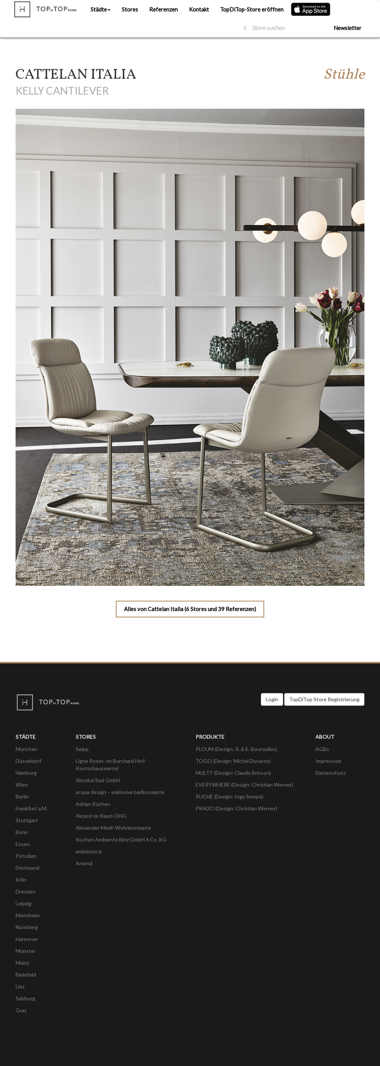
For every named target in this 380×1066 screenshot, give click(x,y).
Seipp (82, 749)
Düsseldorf (28, 761)
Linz (20, 986)
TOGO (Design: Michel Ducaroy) (233, 761)
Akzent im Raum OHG (101, 816)
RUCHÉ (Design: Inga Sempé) (229, 796)
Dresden (26, 891)
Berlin (22, 796)
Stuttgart (27, 820)
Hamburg (26, 773)
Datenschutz (330, 773)
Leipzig (24, 903)
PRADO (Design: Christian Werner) (236, 808)
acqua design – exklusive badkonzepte (120, 792)
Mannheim (28, 915)
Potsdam (26, 856)
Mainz (22, 963)
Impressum (328, 761)
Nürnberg (27, 927)
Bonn (22, 832)
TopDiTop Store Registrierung (324, 699)
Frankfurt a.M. (32, 808)
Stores (130, 9)
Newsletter (347, 27)
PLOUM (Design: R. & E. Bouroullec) (236, 749)
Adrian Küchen (93, 804)
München (26, 749)
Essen (23, 844)
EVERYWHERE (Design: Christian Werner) (244, 784)
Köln (21, 879)
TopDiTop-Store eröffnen (252, 9)
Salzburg (25, 998)
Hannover (27, 939)
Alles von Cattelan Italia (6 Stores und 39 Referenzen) (190, 609)
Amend (84, 863)
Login (272, 699)
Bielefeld (26, 974)
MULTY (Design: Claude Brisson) (233, 773)
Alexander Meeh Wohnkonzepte (113, 827)
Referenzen (163, 9)
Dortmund (27, 868)
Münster (26, 951)
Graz (21, 1010)
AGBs (322, 749)
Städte (101, 9)
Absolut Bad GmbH (98, 780)
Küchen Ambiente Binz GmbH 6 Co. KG (121, 839)
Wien (22, 784)
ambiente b (89, 851)
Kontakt (199, 9)
